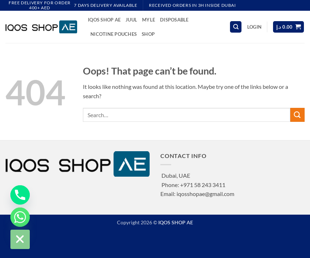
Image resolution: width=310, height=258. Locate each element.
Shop (148, 34)
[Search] (235, 27)
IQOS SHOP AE (104, 20)
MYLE (148, 20)
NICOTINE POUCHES (113, 34)
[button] (254, 27)
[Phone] (20, 195)
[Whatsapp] (20, 217)
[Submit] (297, 115)
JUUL (131, 20)
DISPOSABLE (174, 20)
